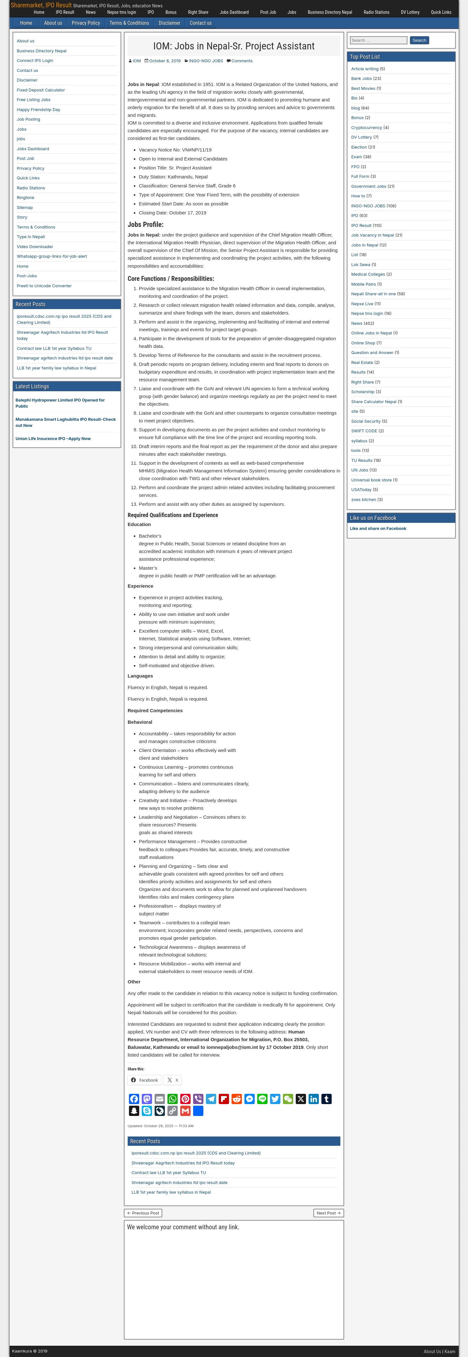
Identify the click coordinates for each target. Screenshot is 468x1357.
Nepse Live (362, 303)
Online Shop (363, 342)
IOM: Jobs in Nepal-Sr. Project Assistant (234, 46)
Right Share (198, 12)
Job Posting (28, 119)
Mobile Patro (363, 284)
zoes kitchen (363, 499)
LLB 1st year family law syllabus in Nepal (171, 1192)
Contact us (201, 23)
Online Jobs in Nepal (371, 332)
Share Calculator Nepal (373, 401)
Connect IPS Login (35, 60)
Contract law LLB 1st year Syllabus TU (169, 1172)
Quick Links (441, 12)
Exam (356, 156)
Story (22, 217)
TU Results (361, 460)
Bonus (171, 12)
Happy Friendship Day (38, 109)
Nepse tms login (121, 12)
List (354, 254)
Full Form (360, 176)
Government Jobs (368, 186)
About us (53, 23)
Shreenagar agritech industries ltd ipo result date (179, 1182)
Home (39, 12)
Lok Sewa (360, 264)
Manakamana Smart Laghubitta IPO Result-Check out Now (66, 422)
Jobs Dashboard (234, 12)
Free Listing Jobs (34, 99)
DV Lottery (410, 12)
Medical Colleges (368, 274)
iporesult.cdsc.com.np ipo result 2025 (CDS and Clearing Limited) (196, 1152)
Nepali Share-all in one (373, 293)
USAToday (361, 489)
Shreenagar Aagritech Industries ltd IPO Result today (183, 1162)
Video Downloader (35, 246)
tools (356, 450)
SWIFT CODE (364, 430)
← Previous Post (143, 1212)
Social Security (366, 421)
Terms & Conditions (129, 23)
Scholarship (362, 391)
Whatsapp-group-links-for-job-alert (52, 256)
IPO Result (65, 12)
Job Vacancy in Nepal (372, 235)
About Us (432, 1351)
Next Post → (329, 1212)
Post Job (268, 12)
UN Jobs (359, 469)
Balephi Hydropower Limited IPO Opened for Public (60, 403)
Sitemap (25, 207)
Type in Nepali (31, 236)
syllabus (359, 440)
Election (359, 147)
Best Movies (363, 88)
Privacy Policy (86, 23)
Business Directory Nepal (330, 12)
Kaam (450, 1351)
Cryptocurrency (366, 127)
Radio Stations (376, 12)
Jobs (292, 12)
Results (358, 372)
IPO (151, 12)
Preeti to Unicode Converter (44, 285)
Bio (354, 97)
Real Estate (362, 362)
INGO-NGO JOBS (206, 60)
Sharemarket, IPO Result (41, 5)
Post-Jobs (27, 275)
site (354, 411)
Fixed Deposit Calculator (41, 89)
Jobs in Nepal (364, 244)
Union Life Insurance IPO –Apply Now (53, 438)
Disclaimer (169, 23)
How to (358, 195)
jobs (21, 138)
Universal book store (371, 479)
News (91, 12)
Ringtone (25, 197)
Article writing (365, 68)
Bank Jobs (361, 78)
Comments (241, 60)
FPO (355, 166)
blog (355, 107)
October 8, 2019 (165, 60)
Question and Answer (372, 352)
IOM (137, 60)
